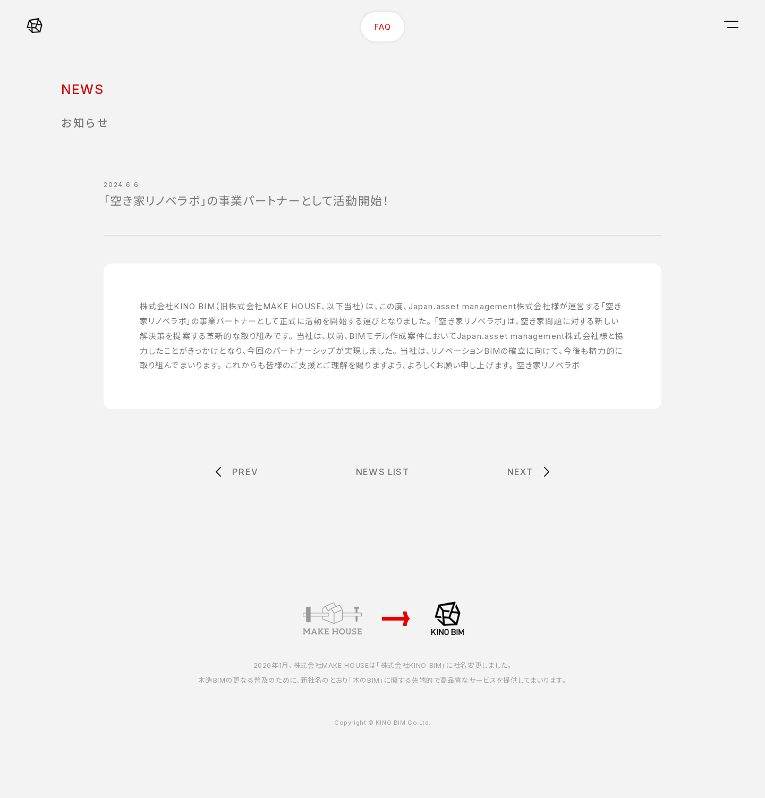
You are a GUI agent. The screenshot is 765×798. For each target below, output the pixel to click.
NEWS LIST (382, 471)
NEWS (82, 89)
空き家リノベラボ (548, 365)
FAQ (382, 27)
